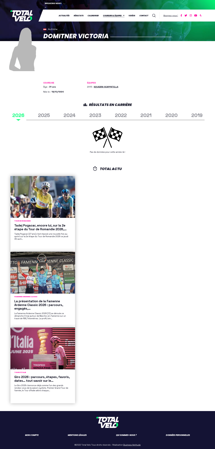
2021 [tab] (146, 115)
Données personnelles (178, 434)
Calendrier (93, 15)
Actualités (64, 15)
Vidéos (132, 15)
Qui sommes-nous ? (126, 434)
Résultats (78, 15)
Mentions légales (77, 434)
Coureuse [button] (48, 82)
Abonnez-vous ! (170, 15)
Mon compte (32, 434)
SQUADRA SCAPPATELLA (106, 86)
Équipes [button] (91, 82)
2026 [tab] (18, 115)
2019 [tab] (197, 115)
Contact (143, 15)
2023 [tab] (95, 115)
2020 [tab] (171, 115)
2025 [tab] (44, 115)
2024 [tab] (70, 115)
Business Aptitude (132, 444)
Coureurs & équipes (112, 15)
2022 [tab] (121, 115)
